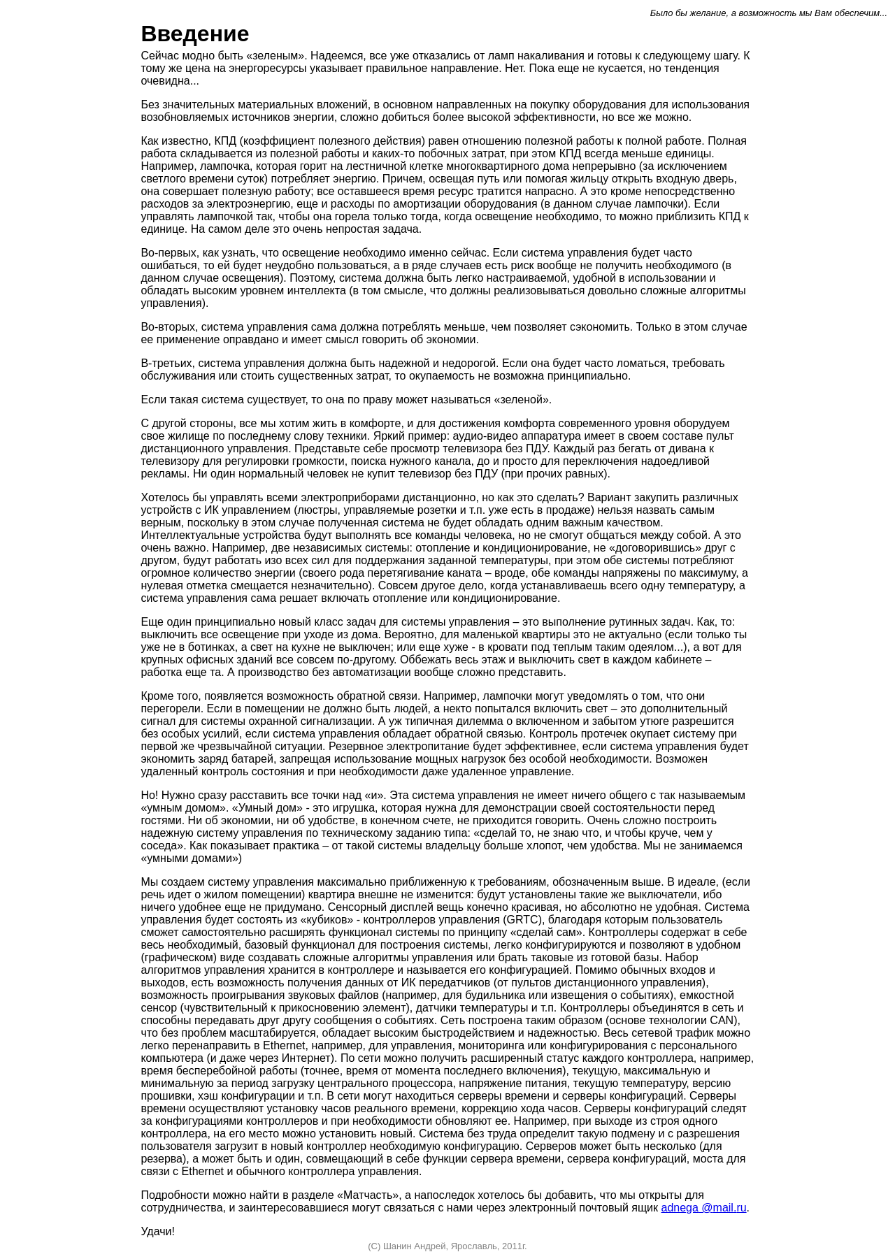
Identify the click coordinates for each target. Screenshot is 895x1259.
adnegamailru (704, 1208)
